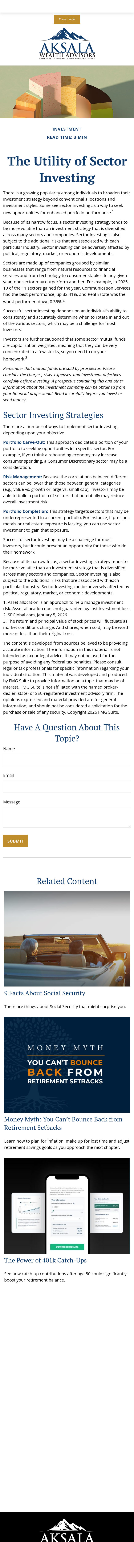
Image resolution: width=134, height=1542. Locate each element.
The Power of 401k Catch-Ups (45, 1260)
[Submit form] (15, 841)
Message (11, 802)
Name (9, 749)
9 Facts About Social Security (44, 993)
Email (8, 775)
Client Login (67, 19)
